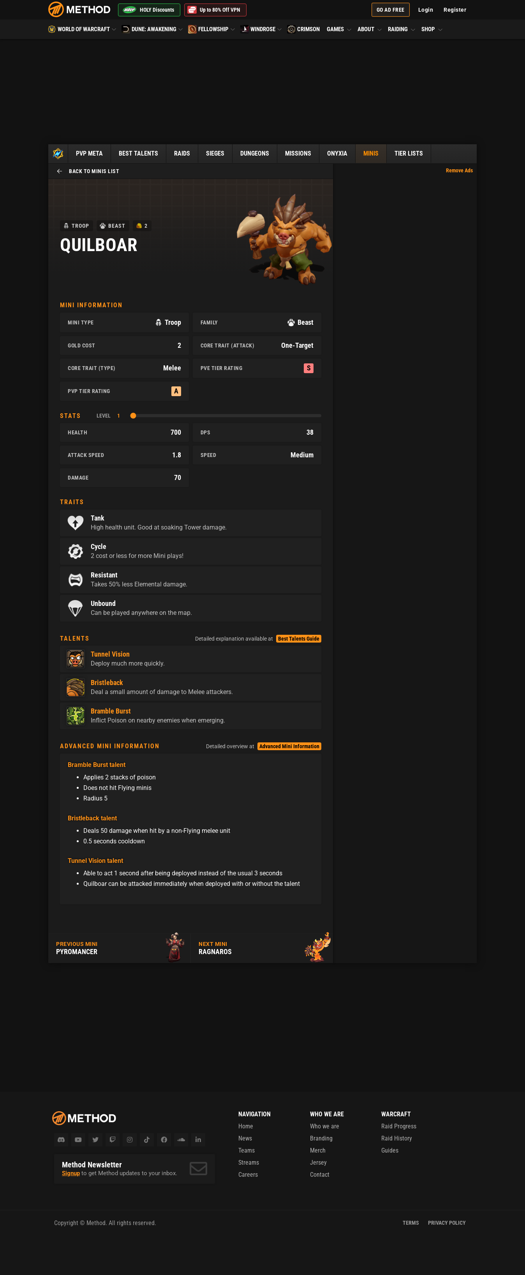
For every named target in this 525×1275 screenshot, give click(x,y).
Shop (431, 29)
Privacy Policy (447, 1222)
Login (425, 10)
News (245, 1138)
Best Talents (138, 153)
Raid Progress (398, 1126)
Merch (318, 1150)
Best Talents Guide (298, 639)
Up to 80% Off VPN (213, 10)
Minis (371, 153)
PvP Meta (89, 153)
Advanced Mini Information (289, 746)
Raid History (396, 1138)
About (370, 29)
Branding (321, 1138)
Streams (248, 1162)
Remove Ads (459, 170)
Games (339, 29)
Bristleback (107, 682)
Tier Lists (409, 153)
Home (245, 1126)
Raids (182, 153)
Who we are (324, 1126)
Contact (319, 1174)
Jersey (318, 1162)
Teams (246, 1150)
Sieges (215, 153)
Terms (411, 1222)
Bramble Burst (111, 711)
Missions (298, 153)
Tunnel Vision (110, 654)
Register (455, 10)
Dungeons (254, 153)
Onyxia (337, 153)
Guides (389, 1150)
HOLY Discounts (148, 10)
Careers (248, 1174)
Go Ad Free (391, 10)
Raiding (402, 29)
